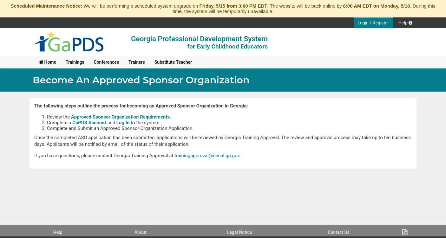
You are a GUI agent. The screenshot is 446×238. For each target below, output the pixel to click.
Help (57, 232)
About (140, 232)
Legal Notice (239, 232)
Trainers (136, 62)
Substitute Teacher (173, 62)
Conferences (106, 62)
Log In (123, 122)
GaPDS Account (89, 122)
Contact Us (338, 232)
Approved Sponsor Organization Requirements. (121, 117)
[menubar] (115, 62)
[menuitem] (47, 62)
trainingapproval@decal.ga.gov (206, 155)
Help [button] (405, 23)
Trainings (75, 62)
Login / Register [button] (373, 22)
